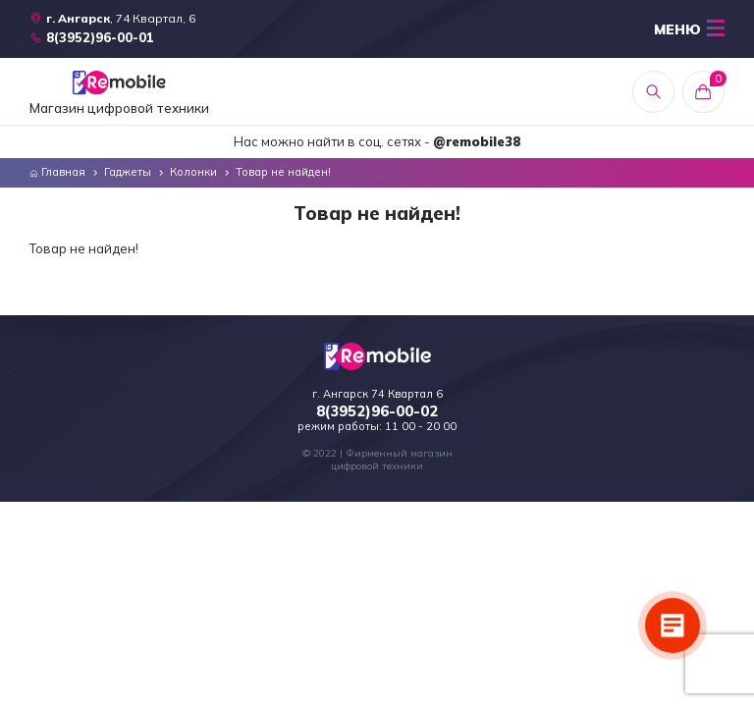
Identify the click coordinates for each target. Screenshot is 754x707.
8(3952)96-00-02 (377, 411)
